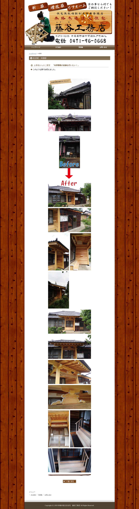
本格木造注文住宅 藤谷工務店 (69, 505)
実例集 (40, 495)
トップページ (32, 53)
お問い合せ (48, 495)
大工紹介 (33, 495)
